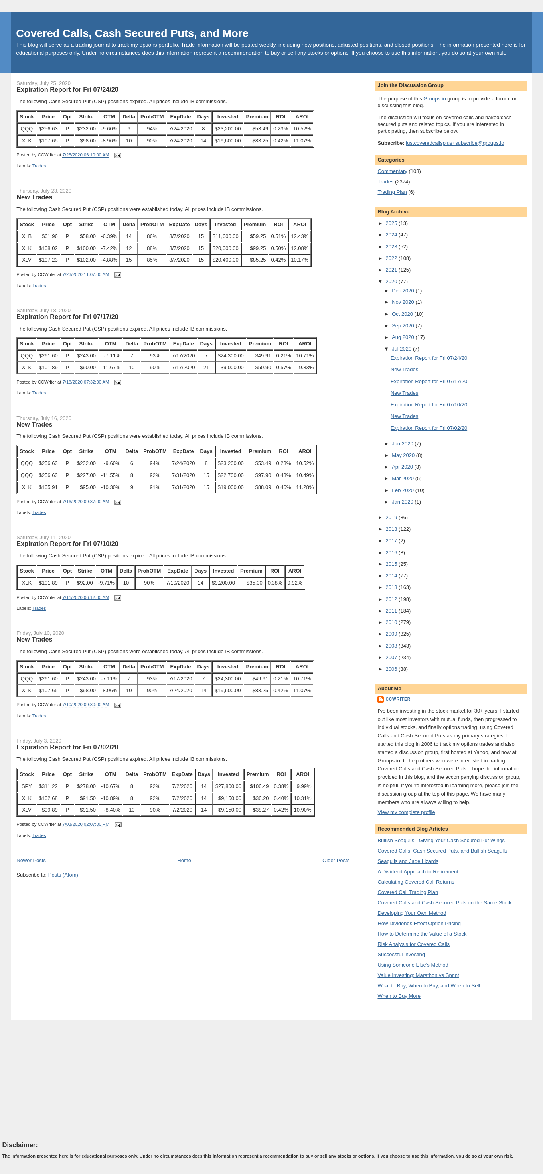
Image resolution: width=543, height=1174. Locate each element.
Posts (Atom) (63, 875)
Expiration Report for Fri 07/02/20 (67, 746)
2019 (392, 517)
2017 (392, 541)
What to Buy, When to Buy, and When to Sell (428, 986)
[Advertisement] (62, 1080)
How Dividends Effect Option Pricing (419, 923)
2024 (392, 235)
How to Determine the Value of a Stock (421, 934)
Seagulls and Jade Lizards (407, 861)
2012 (392, 599)
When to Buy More (399, 996)
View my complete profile (406, 812)
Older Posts (335, 860)
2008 (392, 646)
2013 (392, 587)
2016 (392, 552)
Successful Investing (401, 954)
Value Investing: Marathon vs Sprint (418, 975)
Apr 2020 (403, 467)
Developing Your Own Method (411, 913)
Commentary (392, 171)
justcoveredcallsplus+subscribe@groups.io (455, 143)
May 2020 (404, 455)
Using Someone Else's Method (412, 965)
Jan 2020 (403, 502)
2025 (392, 223)
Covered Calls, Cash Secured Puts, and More (132, 33)
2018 (392, 529)
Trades (39, 165)
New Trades (34, 197)
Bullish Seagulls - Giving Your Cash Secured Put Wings (441, 840)
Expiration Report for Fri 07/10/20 (67, 543)
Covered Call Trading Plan (407, 892)
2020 (392, 281)
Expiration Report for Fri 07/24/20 (67, 89)
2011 (392, 611)
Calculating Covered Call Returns (415, 882)
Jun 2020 (403, 444)
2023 (392, 247)
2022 (392, 258)
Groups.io (434, 99)
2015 (392, 564)
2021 (392, 270)
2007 (392, 657)
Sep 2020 (403, 326)
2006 (392, 669)
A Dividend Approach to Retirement (417, 872)
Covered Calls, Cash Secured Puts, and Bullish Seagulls (442, 851)
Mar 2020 (403, 478)
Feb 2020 (403, 490)
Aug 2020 (403, 337)
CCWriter (398, 699)
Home (184, 860)
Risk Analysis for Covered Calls (413, 944)
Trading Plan (392, 192)
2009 (392, 634)
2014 (392, 576)
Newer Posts (31, 860)
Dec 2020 (403, 291)
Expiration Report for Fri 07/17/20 (67, 316)
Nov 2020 (403, 302)
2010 (392, 622)
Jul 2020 (402, 349)
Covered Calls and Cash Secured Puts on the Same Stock (444, 903)
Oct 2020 (403, 314)
